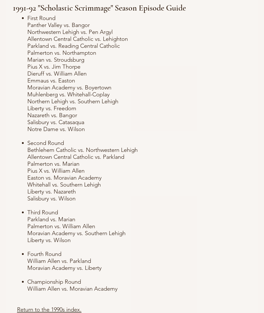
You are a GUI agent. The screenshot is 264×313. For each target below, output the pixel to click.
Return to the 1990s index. (49, 309)
